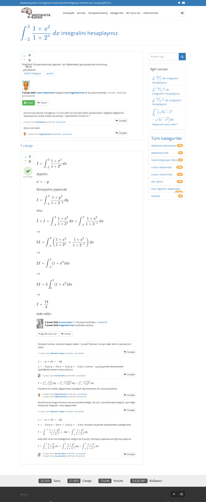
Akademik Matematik (163, 145)
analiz (50, 73)
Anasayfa (68, 13)
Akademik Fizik (159, 153)
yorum (43, 102)
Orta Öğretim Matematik (165, 189)
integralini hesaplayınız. (167, 102)
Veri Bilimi (157, 181)
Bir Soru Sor (133, 13)
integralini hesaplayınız (165, 80)
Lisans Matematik (45, 92)
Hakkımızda (150, 13)
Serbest (155, 196)
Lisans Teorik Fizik (161, 174)
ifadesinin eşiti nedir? (165, 117)
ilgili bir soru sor (48, 333)
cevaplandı (102, 322)
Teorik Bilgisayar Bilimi (164, 160)
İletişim (24, 494)
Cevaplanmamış (98, 13)
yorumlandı (61, 122)
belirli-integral (32, 73)
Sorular (81, 13)
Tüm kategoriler (166, 138)
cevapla (123, 120)
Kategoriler (117, 13)
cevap (30, 102)
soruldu (111, 92)
